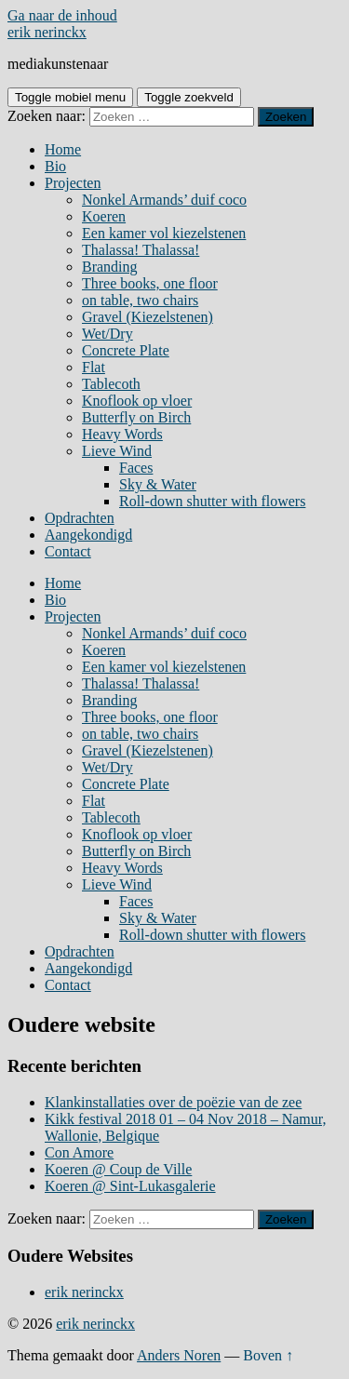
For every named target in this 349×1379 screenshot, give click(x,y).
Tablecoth (111, 384)
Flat (93, 367)
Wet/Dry (107, 333)
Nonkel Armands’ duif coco (164, 200)
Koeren (104, 216)
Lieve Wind (117, 451)
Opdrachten (79, 518)
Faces (136, 467)
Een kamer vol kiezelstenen (164, 233)
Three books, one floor (150, 283)
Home (63, 149)
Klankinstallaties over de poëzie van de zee (173, 1102)
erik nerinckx (47, 32)
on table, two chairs (140, 300)
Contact (68, 551)
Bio (55, 166)
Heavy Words (122, 434)
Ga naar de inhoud (62, 15)
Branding (110, 266)
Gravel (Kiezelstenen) (147, 317)
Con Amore (79, 1152)
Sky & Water (157, 484)
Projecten (73, 183)
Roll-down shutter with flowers (212, 501)
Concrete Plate (125, 350)
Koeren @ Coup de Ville (118, 1169)
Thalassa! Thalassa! (140, 250)
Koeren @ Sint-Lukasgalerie (130, 1186)
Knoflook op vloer (137, 400)
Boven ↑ (268, 1355)
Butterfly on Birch (136, 417)
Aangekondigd (88, 534)
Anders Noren (179, 1355)
